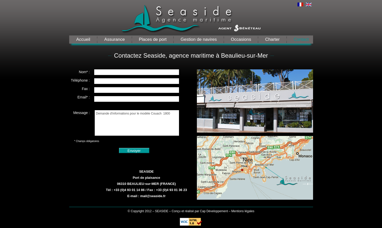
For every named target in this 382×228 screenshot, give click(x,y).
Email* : (83, 97)
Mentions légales (242, 211)
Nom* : (84, 72)
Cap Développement (214, 211)
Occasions (241, 39)
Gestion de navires (199, 39)
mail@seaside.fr (152, 196)
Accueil (83, 39)
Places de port (153, 39)
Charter (272, 39)
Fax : (86, 89)
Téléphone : (80, 80)
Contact (301, 39)
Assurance (114, 39)
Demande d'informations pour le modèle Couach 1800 (137, 123)
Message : (81, 113)
